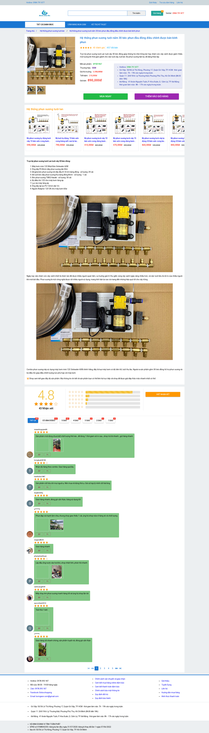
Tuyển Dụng (166, 685)
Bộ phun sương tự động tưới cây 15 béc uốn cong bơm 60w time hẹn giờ (63, 140)
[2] (100, 668)
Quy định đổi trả (101, 694)
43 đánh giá (99, 47)
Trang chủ (32, 31)
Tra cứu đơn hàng (166, 2)
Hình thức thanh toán (170, 696)
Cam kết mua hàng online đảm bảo (109, 683)
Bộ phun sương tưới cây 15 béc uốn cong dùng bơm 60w (149, 140)
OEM (94, 68)
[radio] (36, 404)
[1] (88, 668)
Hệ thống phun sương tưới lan (52, 31)
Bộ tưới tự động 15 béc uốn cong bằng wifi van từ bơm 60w (91, 140)
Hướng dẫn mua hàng (171, 692)
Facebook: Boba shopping (41, 692)
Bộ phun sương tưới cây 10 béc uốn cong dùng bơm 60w (120, 140)
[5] (112, 668)
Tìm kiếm (136, 13)
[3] (104, 668)
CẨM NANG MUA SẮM (77, 24)
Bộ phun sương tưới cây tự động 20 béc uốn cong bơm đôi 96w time (178, 140)
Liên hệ (180, 2)
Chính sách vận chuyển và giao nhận (110, 679)
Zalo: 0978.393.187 (38, 689)
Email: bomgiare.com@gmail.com (44, 696)
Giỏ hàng (157, 13)
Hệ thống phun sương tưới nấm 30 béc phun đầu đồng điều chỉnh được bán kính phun (105, 31)
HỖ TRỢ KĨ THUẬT (98, 24)
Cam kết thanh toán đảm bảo (107, 687)
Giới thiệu (165, 681)
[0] (92, 668)
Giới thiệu (153, 2)
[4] (108, 668)
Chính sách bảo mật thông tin (107, 690)
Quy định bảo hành (103, 698)
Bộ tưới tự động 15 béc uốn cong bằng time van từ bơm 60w (34, 140)
